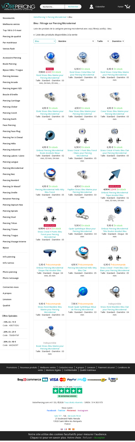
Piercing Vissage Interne (14, 241)
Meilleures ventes (11, 24)
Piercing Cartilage (11, 100)
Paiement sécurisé (106, 367)
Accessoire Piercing (12, 57)
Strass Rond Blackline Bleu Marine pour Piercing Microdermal (50, 309)
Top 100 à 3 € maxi (12, 30)
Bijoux (6, 247)
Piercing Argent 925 (12, 88)
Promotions (11, 367)
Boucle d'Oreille (10, 94)
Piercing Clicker (10, 106)
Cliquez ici (36, 437)
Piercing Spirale (10, 211)
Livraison (7, 299)
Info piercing (9, 256)
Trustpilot (77, 386)
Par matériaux (10, 42)
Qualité (6, 305)
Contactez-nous (11, 287)
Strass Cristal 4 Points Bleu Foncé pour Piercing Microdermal (50, 234)
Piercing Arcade (10, 82)
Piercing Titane (10, 229)
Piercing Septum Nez (13, 204)
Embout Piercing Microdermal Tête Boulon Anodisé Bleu (114, 230)
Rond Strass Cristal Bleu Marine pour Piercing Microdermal (114, 73)
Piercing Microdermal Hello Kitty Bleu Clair (82, 269)
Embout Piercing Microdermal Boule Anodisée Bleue (49, 151)
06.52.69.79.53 (74, 416)
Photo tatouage (11, 278)
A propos (7, 293)
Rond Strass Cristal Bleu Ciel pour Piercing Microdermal (82, 73)
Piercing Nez (9, 174)
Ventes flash (9, 48)
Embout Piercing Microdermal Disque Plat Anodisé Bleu (49, 269)
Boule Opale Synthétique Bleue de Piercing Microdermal (82, 308)
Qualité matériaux (88, 370)
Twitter (61, 410)
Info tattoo (8, 263)
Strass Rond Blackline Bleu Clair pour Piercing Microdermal (114, 308)
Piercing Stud (9, 217)
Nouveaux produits (28, 367)
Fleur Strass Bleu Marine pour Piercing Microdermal (82, 112)
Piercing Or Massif (11, 186)
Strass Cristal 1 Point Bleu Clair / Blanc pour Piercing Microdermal (114, 269)
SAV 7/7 (57, 416)
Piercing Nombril (11, 180)
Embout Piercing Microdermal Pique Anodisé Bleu (114, 193)
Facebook (51, 410)
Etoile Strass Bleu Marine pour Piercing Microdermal (49, 112)
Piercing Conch (10, 113)
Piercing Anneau (10, 76)
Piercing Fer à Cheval (13, 137)
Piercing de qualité (12, 36)
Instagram (83, 410)
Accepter (99, 437)
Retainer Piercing (11, 198)
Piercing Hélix (9, 143)
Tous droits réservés (73, 402)
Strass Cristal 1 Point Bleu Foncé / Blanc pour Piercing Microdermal (82, 153)
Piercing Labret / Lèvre (13, 155)
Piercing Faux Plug (11, 131)
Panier (120, 6)
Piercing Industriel (11, 149)
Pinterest (71, 410)
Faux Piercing (9, 125)
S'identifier (100, 6)
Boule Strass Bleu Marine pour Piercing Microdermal (50, 347)
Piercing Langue (10, 162)
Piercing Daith (9, 119)
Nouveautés (8, 18)
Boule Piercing (9, 64)
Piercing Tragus (10, 235)
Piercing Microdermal (13, 168)
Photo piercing (10, 272)
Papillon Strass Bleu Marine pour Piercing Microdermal (82, 190)
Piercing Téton (10, 223)
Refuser (87, 437)
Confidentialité (70, 370)
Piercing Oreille (10, 192)
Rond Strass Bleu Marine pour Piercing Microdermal (49, 76)
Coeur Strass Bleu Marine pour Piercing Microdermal (114, 112)
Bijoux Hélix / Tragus (13, 70)
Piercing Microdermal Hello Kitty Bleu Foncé (49, 190)
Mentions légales (53, 370)
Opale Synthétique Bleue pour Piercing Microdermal (82, 230)
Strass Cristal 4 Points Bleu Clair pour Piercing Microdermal (114, 151)
